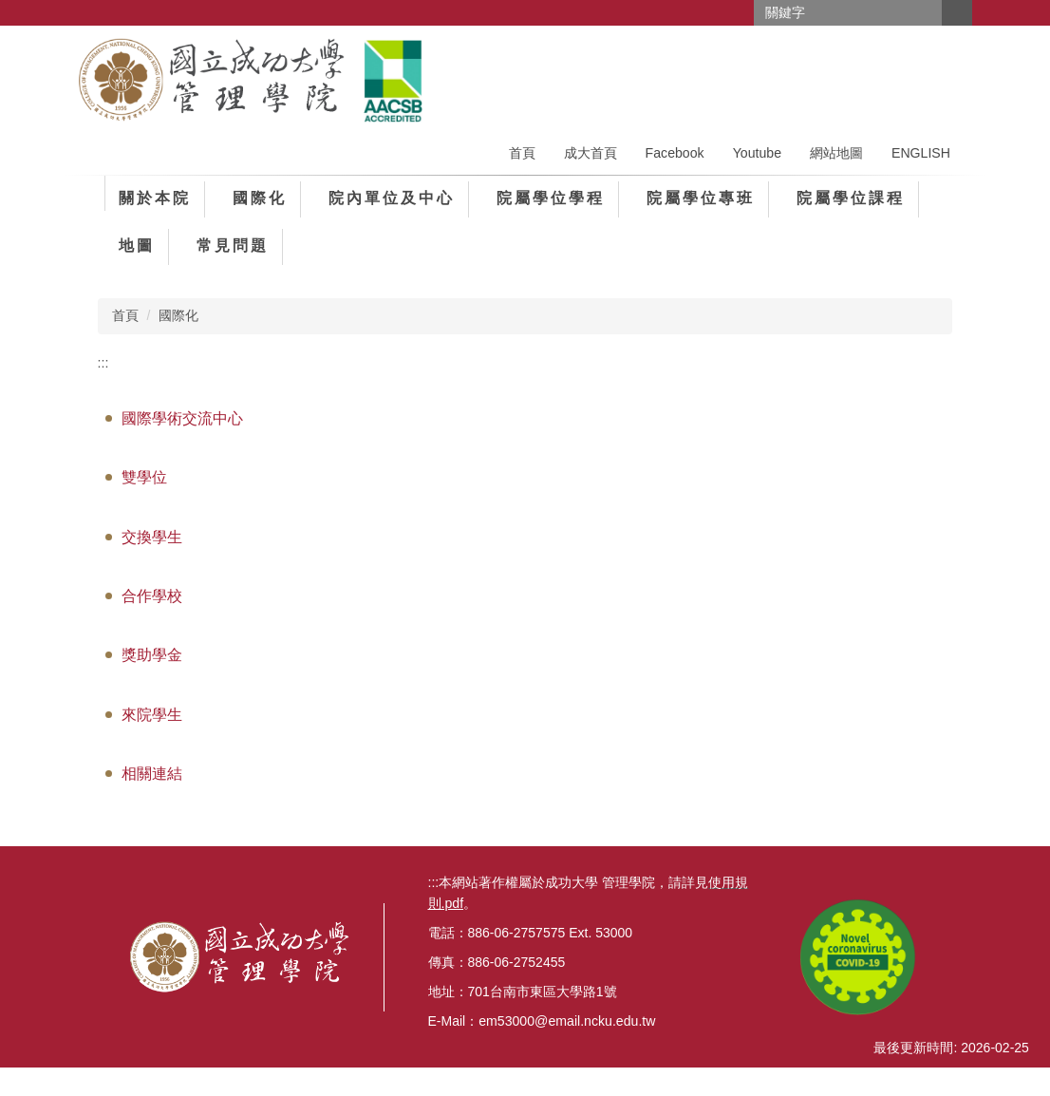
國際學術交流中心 (182, 417)
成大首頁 (590, 152)
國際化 (260, 197)
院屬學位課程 (851, 197)
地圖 (137, 244)
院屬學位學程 (551, 197)
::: (103, 360)
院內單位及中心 (391, 197)
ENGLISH (920, 152)
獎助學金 (152, 654)
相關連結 (152, 773)
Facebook (675, 152)
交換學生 (152, 535)
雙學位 (144, 476)
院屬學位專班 (701, 197)
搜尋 (957, 13)
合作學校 (152, 595)
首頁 (522, 152)
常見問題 (233, 244)
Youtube (757, 152)
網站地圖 (836, 152)
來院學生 (152, 714)
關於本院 (155, 197)
